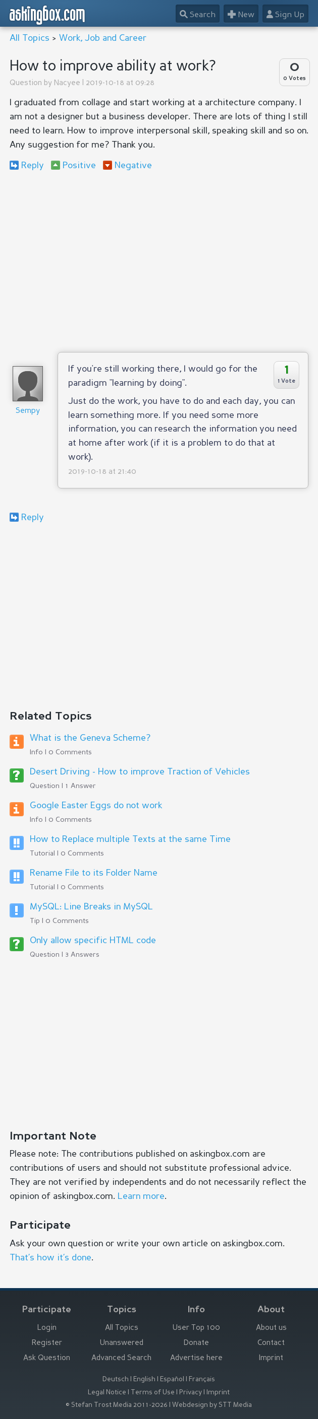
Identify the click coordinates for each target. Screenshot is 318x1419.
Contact (271, 1343)
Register (47, 1343)
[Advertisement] (159, 261)
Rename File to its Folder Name (93, 873)
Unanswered (121, 1343)
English (144, 1379)
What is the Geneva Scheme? (90, 738)
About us (271, 1328)
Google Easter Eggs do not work (96, 805)
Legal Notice (107, 1392)
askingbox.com (48, 15)
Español (172, 1379)
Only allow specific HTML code (93, 940)
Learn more (141, 1196)
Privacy (190, 1392)
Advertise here (196, 1358)
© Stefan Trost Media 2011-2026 (117, 1405)
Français (202, 1379)
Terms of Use (153, 1392)
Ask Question (46, 1358)
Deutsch (115, 1379)
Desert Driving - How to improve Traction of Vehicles (140, 771)
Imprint (271, 1358)
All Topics (29, 38)
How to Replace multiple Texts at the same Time (130, 839)
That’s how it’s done (50, 1257)
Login (47, 1328)
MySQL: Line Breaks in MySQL (91, 906)
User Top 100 (196, 1328)
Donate (196, 1343)
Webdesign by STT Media (212, 1405)
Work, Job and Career (102, 38)
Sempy (28, 411)
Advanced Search (121, 1358)
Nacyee (67, 83)
